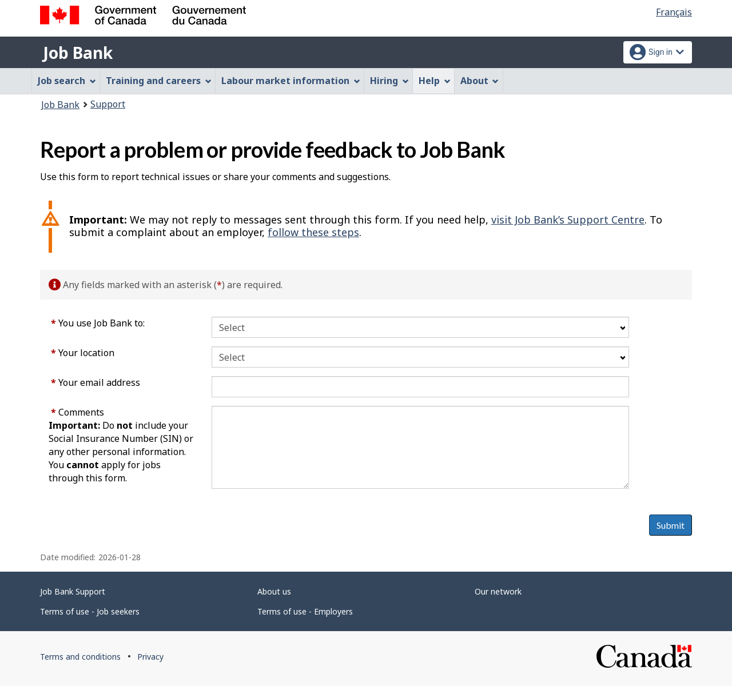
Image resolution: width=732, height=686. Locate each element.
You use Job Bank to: (98, 323)
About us (274, 591)
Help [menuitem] (435, 80)
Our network (498, 591)
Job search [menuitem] (67, 80)
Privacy (150, 656)
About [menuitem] (479, 80)
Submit (671, 525)
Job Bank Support (72, 591)
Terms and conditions (80, 656)
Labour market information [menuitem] (290, 80)
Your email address (95, 382)
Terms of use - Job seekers (90, 611)
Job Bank (78, 52)
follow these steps (313, 232)
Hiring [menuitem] (389, 80)
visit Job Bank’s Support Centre (568, 219)
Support (107, 104)
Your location (82, 352)
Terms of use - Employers (305, 611)
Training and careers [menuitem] (159, 80)
